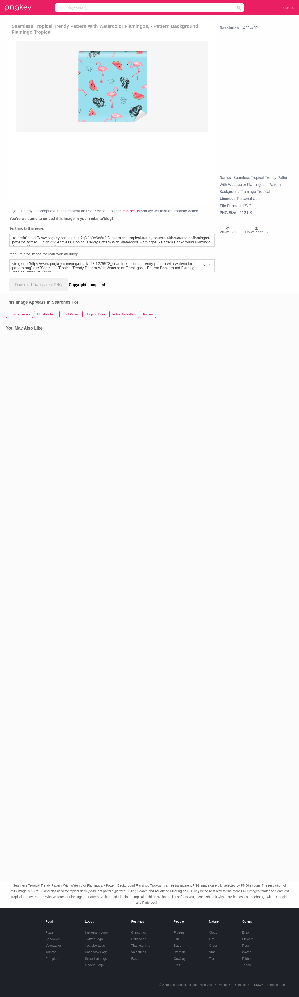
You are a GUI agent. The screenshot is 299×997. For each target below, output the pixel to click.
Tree (212, 959)
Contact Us (242, 984)
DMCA (258, 984)
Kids (177, 965)
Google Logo (94, 965)
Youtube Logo (95, 945)
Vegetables (54, 945)
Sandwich (53, 939)
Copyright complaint (87, 285)
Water (246, 952)
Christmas (138, 932)
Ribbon (247, 959)
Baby (177, 945)
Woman (179, 952)
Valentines (138, 952)
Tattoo (246, 965)
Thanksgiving (140, 945)
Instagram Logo (96, 932)
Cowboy (180, 959)
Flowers (247, 939)
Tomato (51, 952)
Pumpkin (52, 959)
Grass (213, 945)
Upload (288, 8)
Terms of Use (276, 984)
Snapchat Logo (96, 959)
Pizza (49, 932)
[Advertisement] (113, 167)
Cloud (213, 932)
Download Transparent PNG (38, 285)
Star (212, 952)
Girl (176, 939)
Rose (246, 945)
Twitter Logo (94, 939)
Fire (211, 939)
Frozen (179, 932)
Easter (135, 959)
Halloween (138, 939)
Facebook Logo (96, 952)
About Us (225, 984)
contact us (131, 211)
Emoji (246, 932)
